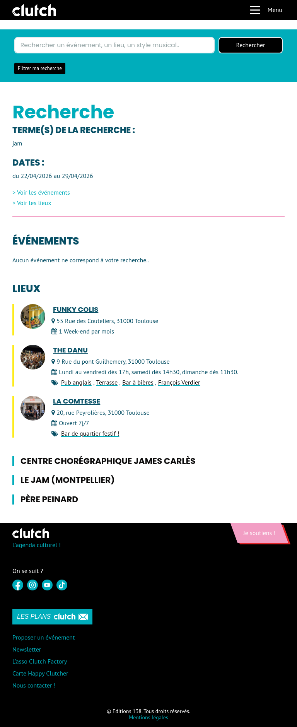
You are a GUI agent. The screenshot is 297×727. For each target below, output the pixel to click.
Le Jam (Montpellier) (67, 480)
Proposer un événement (43, 637)
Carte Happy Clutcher (40, 673)
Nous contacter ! (34, 685)
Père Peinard (49, 500)
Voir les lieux (34, 203)
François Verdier (179, 383)
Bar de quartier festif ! (90, 434)
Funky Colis (75, 309)
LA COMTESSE (76, 401)
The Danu (70, 350)
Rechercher (250, 45)
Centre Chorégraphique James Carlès (108, 461)
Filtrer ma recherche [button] (40, 68)
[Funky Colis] (32, 316)
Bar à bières (138, 383)
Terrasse (107, 383)
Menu (265, 10)
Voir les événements (43, 192)
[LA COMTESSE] (32, 408)
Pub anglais (76, 383)
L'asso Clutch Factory (39, 661)
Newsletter (26, 649)
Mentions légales (148, 717)
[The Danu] (32, 357)
